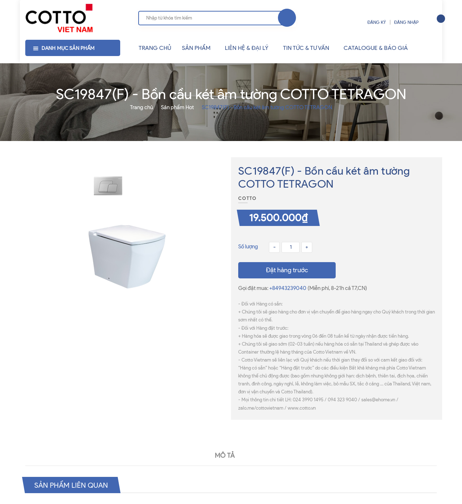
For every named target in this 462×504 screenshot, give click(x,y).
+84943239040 (288, 288)
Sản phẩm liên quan (71, 484)
